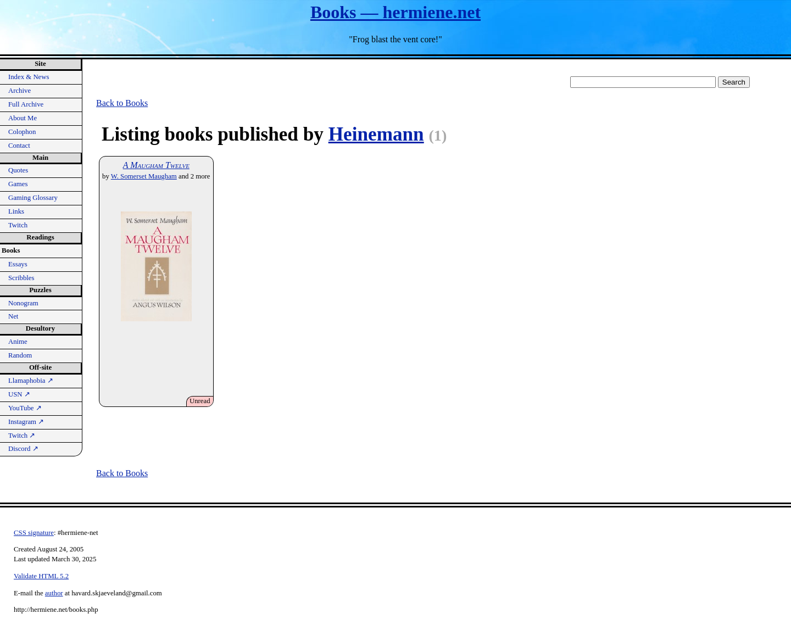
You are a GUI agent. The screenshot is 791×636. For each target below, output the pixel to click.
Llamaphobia (30, 380)
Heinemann (376, 134)
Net (13, 316)
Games (18, 184)
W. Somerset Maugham (144, 176)
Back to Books (122, 103)
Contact (19, 145)
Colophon (22, 132)
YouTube (25, 408)
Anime (17, 341)
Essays (17, 264)
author (54, 593)
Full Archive (25, 104)
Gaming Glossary (33, 198)
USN (19, 394)
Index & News (28, 77)
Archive (19, 90)
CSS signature (34, 533)
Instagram (26, 422)
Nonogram (23, 303)
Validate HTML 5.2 (41, 576)
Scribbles (21, 278)
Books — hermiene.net (395, 12)
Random (20, 355)
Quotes (18, 170)
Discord (23, 449)
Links (16, 211)
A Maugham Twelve (156, 165)
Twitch (17, 225)
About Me (22, 118)
